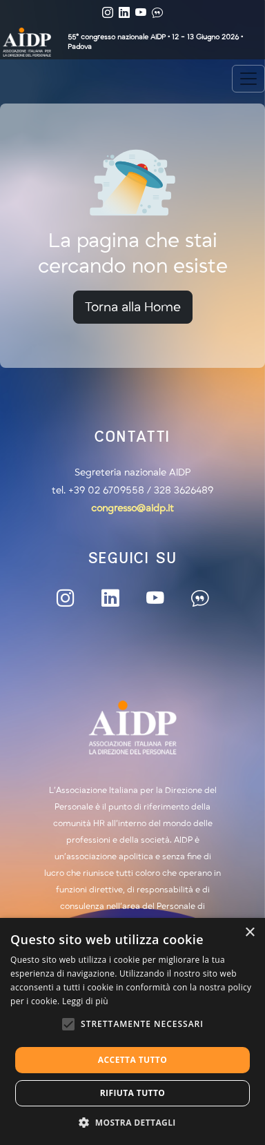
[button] (132, 1122)
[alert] (132, 1031)
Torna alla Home (133, 307)
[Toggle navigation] (248, 78)
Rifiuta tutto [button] (133, 1093)
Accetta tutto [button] (132, 1060)
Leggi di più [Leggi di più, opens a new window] (85, 1001)
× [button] (249, 933)
